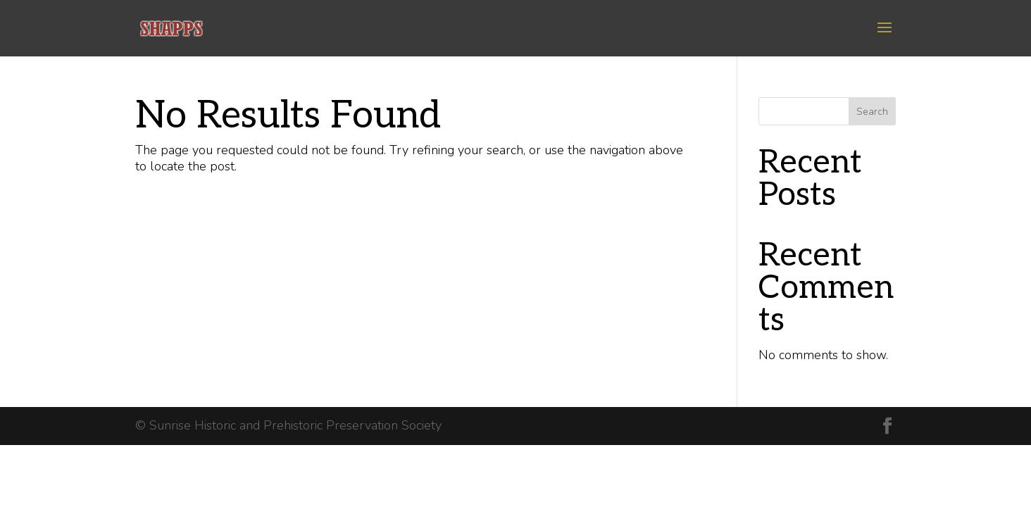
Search (872, 111)
